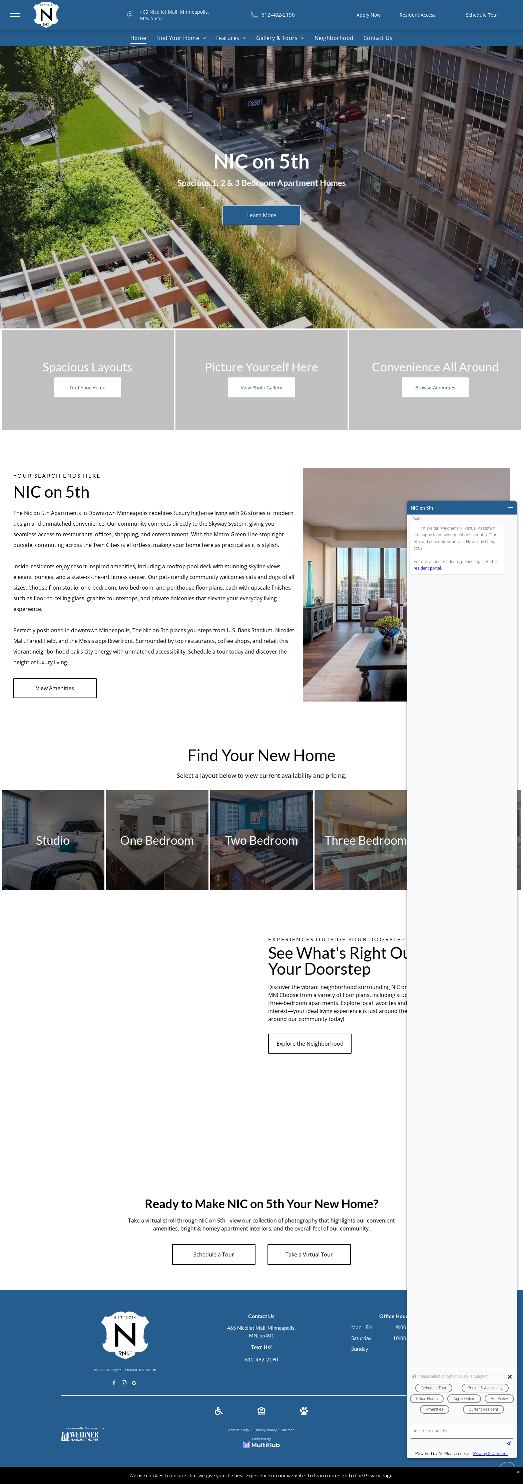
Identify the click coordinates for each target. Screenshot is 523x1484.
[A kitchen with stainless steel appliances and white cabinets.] (110, 995)
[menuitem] (138, 38)
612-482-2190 (261, 1359)
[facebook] (114, 1383)
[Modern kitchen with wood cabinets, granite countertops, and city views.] (110, 1091)
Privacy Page (378, 1475)
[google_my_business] (134, 1383)
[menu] (14, 13)
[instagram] (124, 1383)
